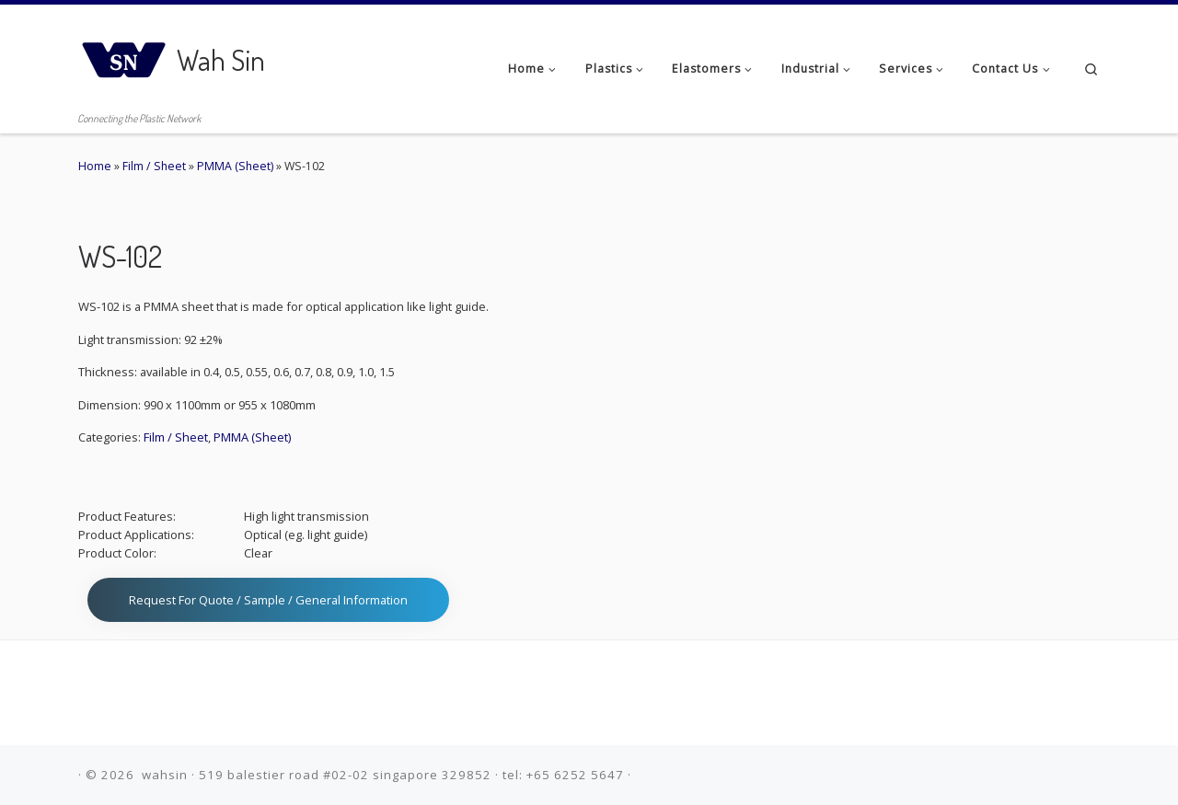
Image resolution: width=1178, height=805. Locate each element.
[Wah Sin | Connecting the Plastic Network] (124, 55)
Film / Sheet (154, 166)
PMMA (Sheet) (235, 166)
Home (94, 166)
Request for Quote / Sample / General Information (268, 600)
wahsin (165, 774)
